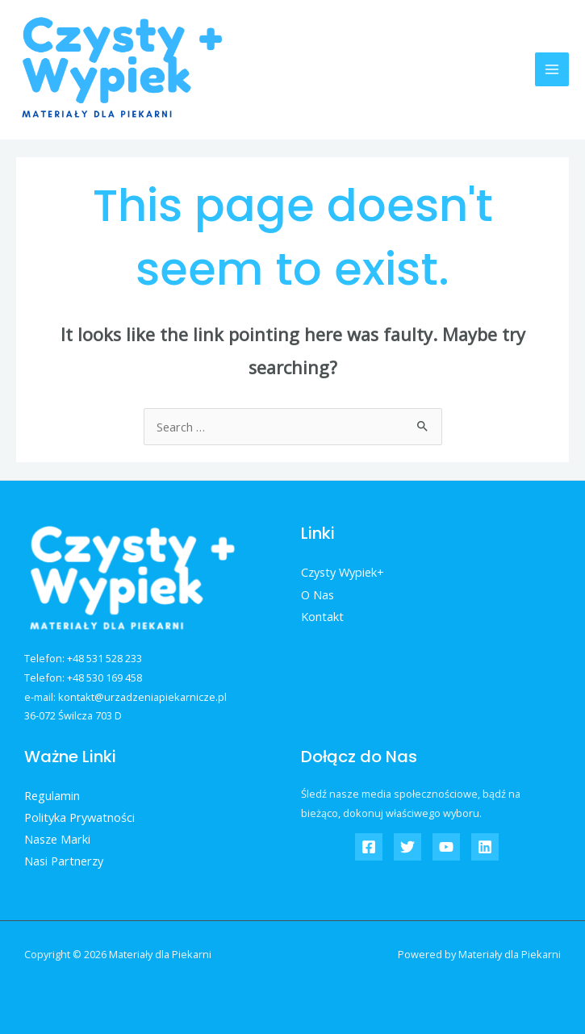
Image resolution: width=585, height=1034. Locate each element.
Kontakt (322, 616)
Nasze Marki (57, 839)
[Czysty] (368, 847)
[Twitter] (407, 847)
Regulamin (52, 795)
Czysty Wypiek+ (342, 572)
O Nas (317, 594)
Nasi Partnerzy (63, 861)
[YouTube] (446, 847)
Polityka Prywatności (79, 817)
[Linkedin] (485, 847)
